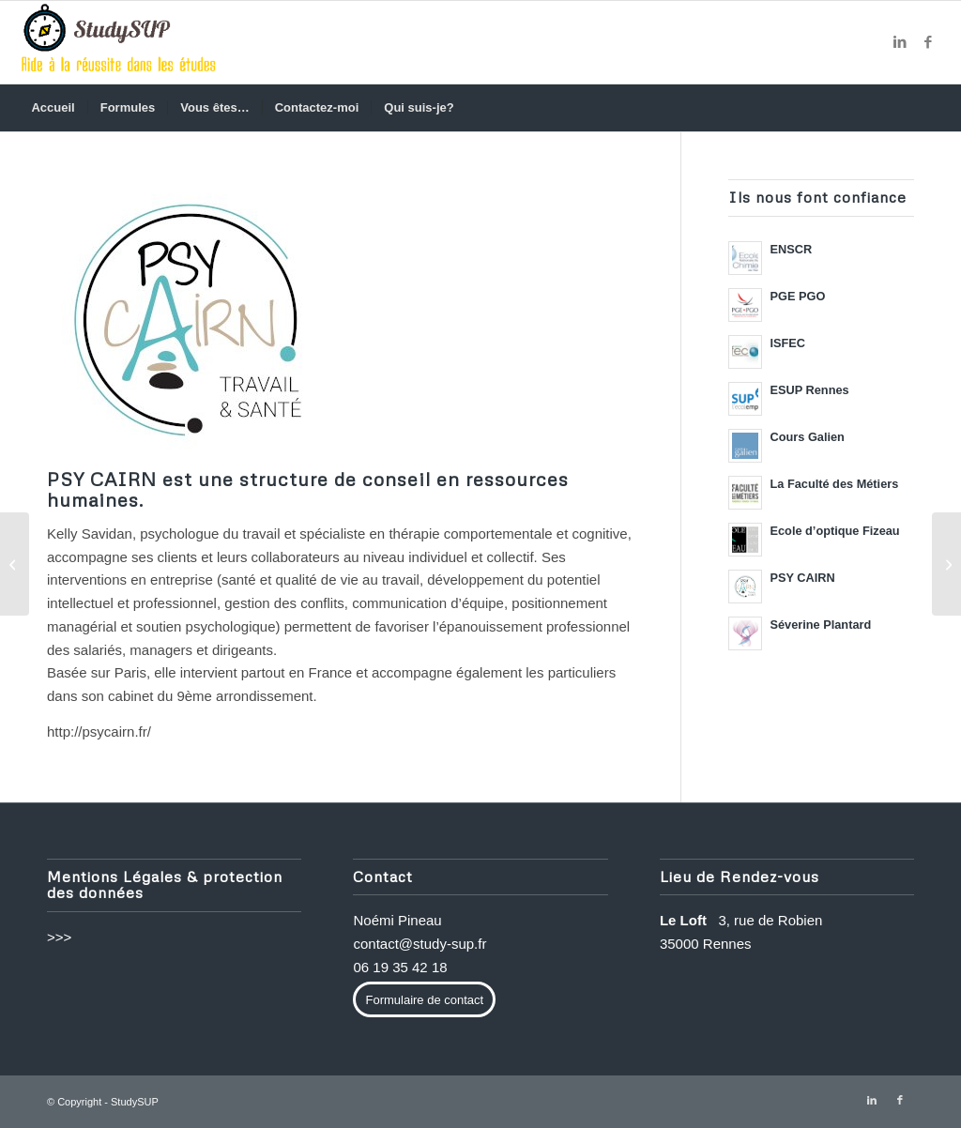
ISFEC (788, 343)
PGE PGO (798, 296)
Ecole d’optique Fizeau (835, 531)
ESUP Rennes (809, 390)
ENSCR (791, 249)
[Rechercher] (929, 107)
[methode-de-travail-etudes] (119, 42)
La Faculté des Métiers (834, 484)
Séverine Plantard (821, 624)
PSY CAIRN (802, 578)
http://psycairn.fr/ (99, 731)
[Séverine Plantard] (14, 564)
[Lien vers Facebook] (928, 42)
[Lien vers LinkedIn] (900, 42)
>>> (59, 937)
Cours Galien (807, 437)
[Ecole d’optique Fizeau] (946, 564)
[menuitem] (52, 107)
